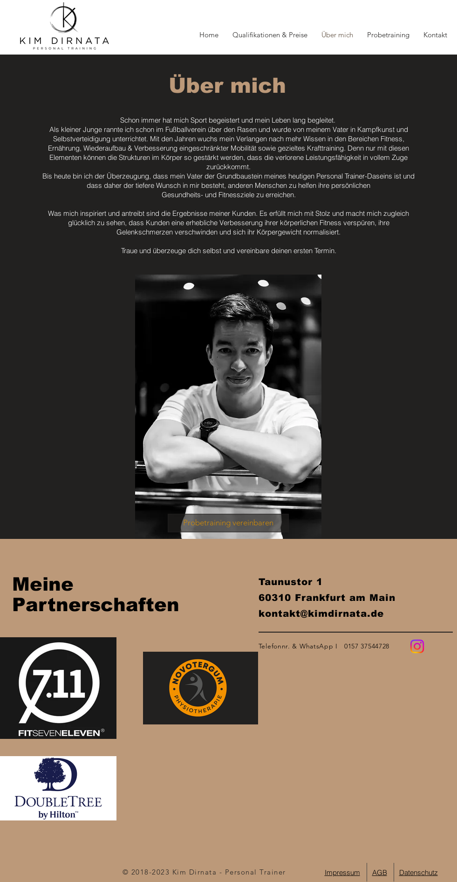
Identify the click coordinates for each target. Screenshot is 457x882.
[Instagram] (417, 646)
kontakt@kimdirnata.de (321, 613)
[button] (435, 34)
